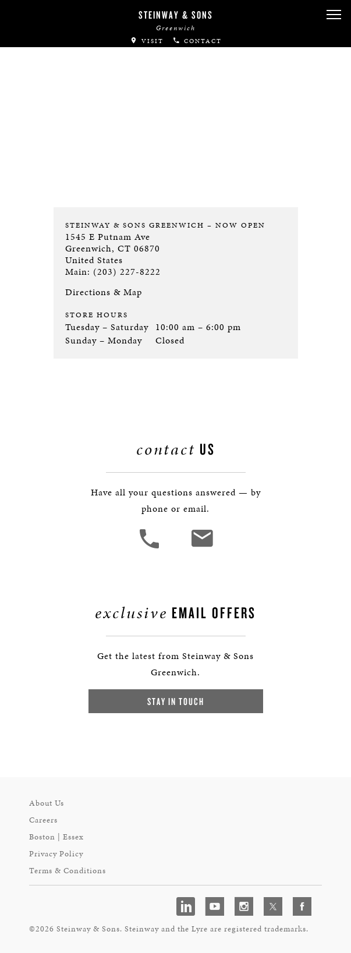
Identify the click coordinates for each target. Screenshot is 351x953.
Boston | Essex (56, 836)
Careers (43, 820)
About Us (46, 803)
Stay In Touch (175, 701)
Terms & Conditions (67, 870)
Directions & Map (103, 292)
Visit (147, 41)
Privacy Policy (56, 853)
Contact (197, 41)
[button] (333, 14)
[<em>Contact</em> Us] (201, 547)
